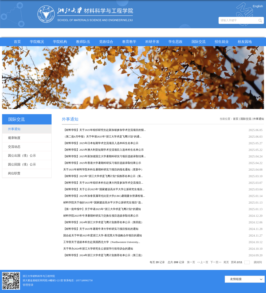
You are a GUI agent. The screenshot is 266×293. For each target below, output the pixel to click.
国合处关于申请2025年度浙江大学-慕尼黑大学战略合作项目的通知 (102, 235)
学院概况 (37, 42)
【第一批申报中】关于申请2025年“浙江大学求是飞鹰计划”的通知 (102, 209)
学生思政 (175, 42)
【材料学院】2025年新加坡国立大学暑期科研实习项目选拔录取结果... (104, 156)
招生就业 (222, 42)
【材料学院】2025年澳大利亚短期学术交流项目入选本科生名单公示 (103, 149)
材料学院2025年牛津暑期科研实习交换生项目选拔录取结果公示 (100, 215)
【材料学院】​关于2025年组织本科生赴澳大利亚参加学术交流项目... (103, 182)
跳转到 (258, 262)
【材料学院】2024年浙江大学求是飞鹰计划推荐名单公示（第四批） (103, 222)
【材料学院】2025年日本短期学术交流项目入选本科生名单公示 (100, 143)
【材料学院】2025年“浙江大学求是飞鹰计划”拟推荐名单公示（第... (103, 176)
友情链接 (236, 279)
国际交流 (199, 42)
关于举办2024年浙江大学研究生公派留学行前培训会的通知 (98, 248)
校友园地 (245, 42)
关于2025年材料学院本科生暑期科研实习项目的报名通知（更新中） (103, 169)
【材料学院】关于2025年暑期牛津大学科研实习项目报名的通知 (100, 228)
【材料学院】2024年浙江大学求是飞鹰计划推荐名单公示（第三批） (103, 255)
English (258, 6)
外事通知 (258, 118)
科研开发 (152, 42)
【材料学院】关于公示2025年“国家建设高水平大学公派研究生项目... (103, 189)
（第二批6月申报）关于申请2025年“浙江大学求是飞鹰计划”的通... (102, 136)
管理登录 (28, 284)
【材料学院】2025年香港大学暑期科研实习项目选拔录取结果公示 (102, 162)
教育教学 (129, 42)
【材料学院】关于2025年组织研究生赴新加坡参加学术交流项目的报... (104, 129)
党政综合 (106, 42)
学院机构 (60, 42)
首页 (17, 42)
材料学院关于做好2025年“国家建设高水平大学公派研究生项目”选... (103, 202)
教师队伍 (83, 42)
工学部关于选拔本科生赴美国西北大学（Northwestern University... (101, 242)
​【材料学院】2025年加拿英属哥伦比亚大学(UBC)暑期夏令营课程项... (104, 195)
